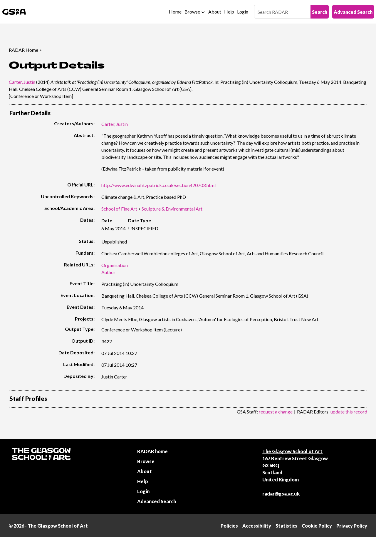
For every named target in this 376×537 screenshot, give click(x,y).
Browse (192, 11)
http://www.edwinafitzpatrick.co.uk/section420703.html (158, 185)
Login (242, 11)
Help (229, 11)
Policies (229, 525)
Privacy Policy (351, 525)
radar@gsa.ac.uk (281, 493)
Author (108, 272)
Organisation (114, 265)
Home (175, 11)
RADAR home (152, 451)
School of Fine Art (119, 208)
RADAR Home (23, 50)
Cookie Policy (317, 525)
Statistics (286, 525)
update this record (348, 411)
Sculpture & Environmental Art (172, 208)
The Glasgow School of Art (292, 451)
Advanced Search (353, 12)
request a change (276, 411)
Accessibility (256, 525)
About (214, 11)
